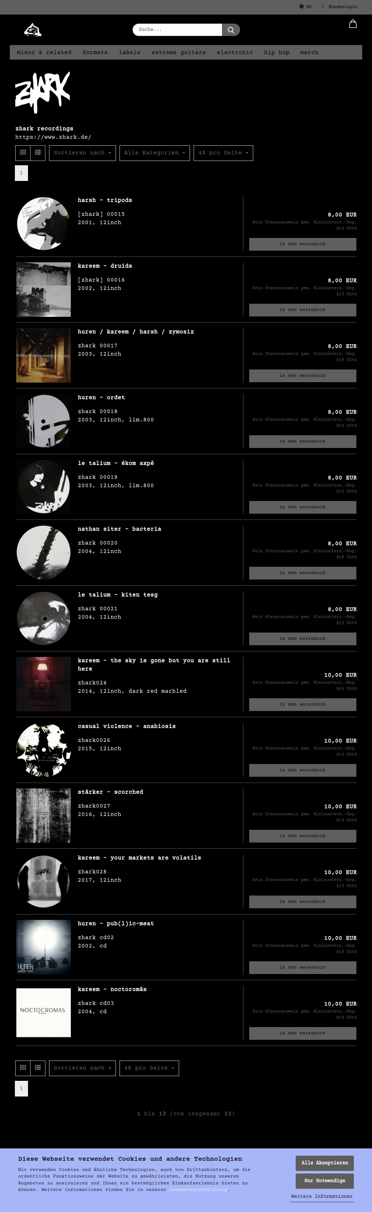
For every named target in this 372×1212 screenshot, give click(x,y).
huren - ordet (101, 398)
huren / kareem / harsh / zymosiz (136, 332)
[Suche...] (231, 30)
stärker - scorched (110, 792)
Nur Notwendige (324, 1181)
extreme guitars (178, 52)
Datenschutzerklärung (198, 1189)
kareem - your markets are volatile (139, 858)
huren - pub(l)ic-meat (116, 924)
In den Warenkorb (302, 244)
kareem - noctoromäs (112, 989)
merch (309, 52)
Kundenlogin (339, 6)
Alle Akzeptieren (325, 1163)
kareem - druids (105, 266)
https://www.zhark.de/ (53, 137)
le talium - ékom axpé (116, 463)
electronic (235, 52)
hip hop (277, 52)
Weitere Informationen (321, 1197)
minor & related (44, 52)
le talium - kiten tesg (118, 595)
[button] (353, 30)
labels (130, 52)
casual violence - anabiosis (127, 726)
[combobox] (82, 153)
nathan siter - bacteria (119, 529)
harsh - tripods (105, 200)
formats (95, 52)
